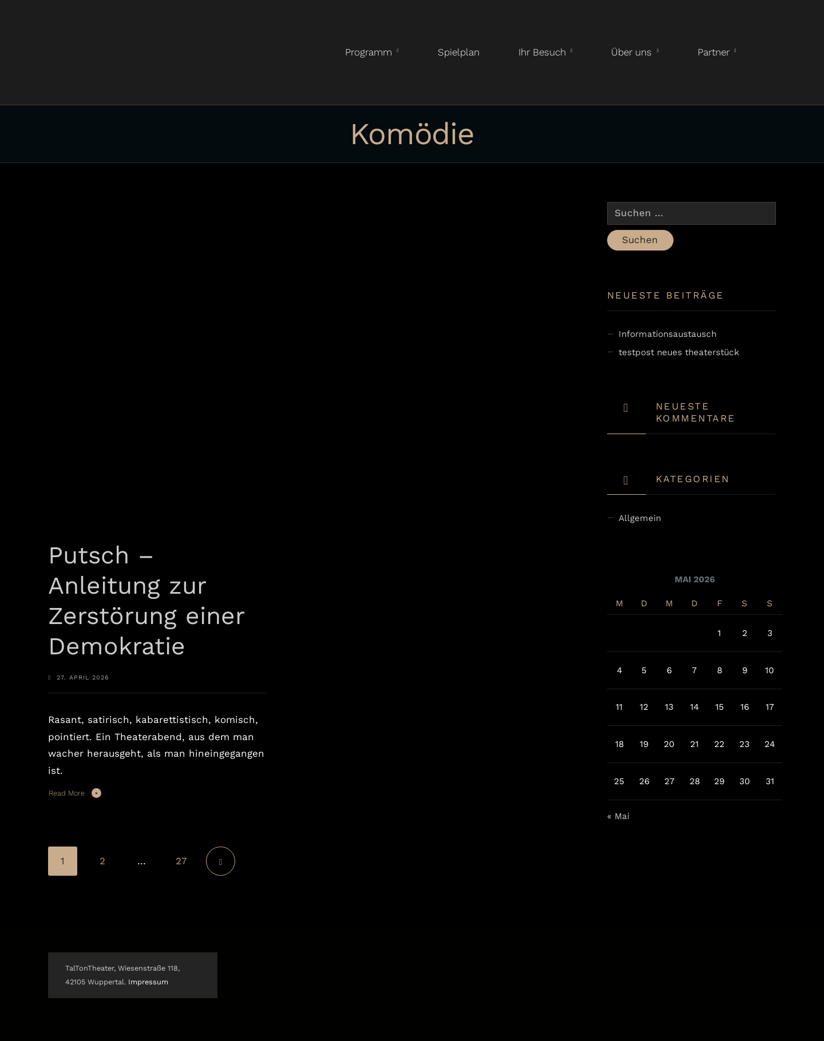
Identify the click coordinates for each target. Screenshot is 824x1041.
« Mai (618, 816)
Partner (714, 52)
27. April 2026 (83, 677)
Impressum (148, 982)
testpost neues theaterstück (679, 352)
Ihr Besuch (542, 52)
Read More (67, 793)
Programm (368, 52)
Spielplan (459, 52)
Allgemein (640, 518)
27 (181, 861)
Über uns (631, 52)
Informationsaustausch (667, 334)
